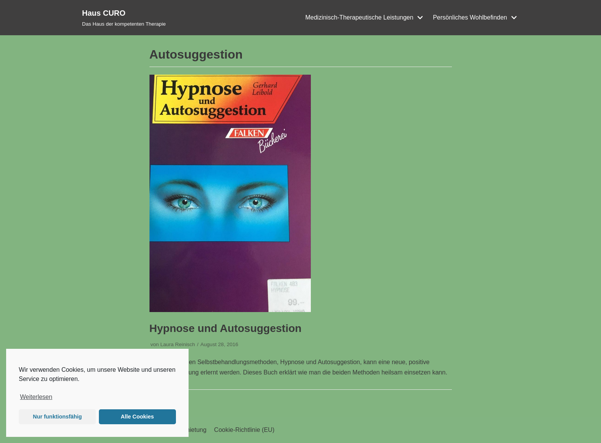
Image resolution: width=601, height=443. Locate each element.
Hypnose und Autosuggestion (225, 328)
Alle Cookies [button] (137, 417)
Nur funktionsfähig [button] (57, 417)
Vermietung (191, 430)
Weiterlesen (36, 397)
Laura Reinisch (177, 344)
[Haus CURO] (124, 17)
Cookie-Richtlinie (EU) (244, 430)
